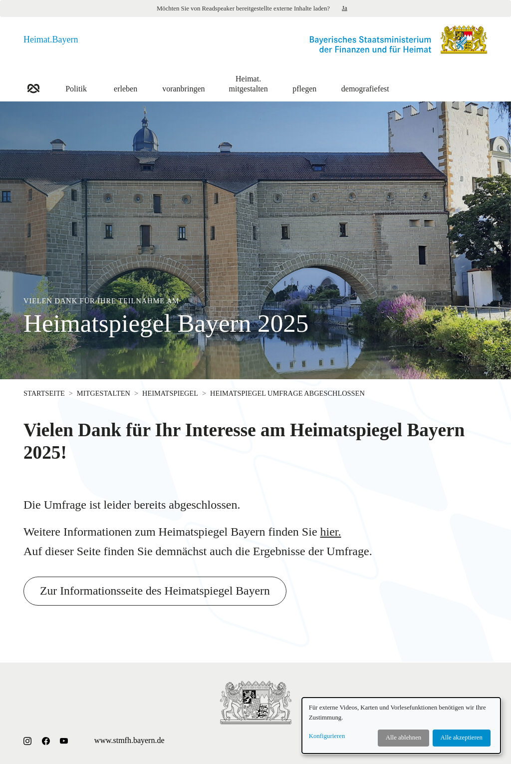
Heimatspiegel (170, 393)
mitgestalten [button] (248, 83)
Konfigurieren (327, 736)
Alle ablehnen (403, 737)
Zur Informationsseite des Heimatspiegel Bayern (156, 591)
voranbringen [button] (183, 83)
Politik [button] (76, 83)
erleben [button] (125, 83)
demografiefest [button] (365, 83)
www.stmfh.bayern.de (129, 740)
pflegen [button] (304, 83)
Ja (344, 7)
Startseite (44, 393)
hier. (330, 531)
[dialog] (401, 725)
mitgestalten (103, 393)
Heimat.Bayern (50, 39)
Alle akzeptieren (462, 737)
